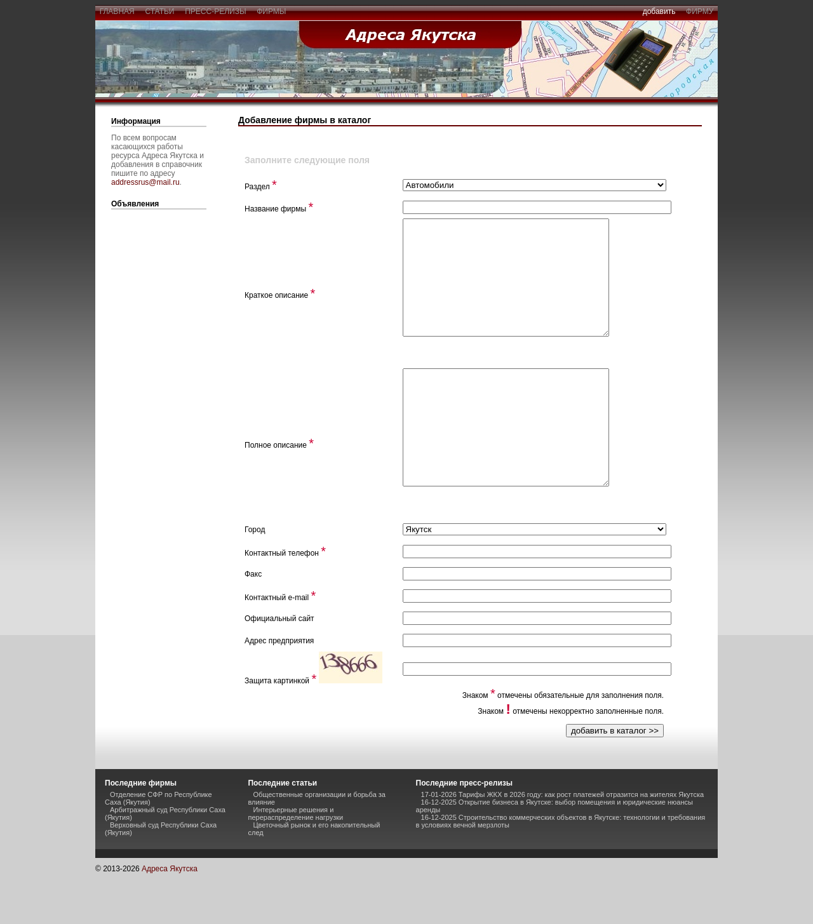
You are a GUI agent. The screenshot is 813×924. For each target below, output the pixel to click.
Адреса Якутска (170, 914)
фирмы (272, 11)
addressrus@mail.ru (145, 182)
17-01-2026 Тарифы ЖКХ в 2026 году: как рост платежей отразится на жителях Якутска (562, 840)
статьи (159, 11)
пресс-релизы (216, 11)
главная (116, 11)
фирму (700, 11)
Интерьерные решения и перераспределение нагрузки (295, 859)
